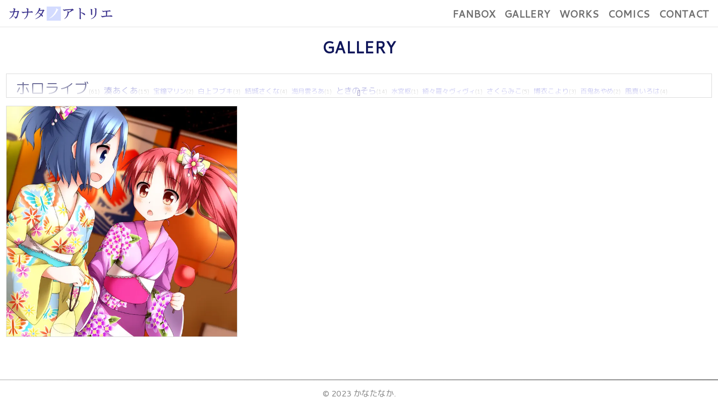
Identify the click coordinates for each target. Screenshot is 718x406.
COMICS (628, 14)
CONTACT (684, 14)
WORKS (579, 14)
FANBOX (473, 14)
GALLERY (527, 14)
